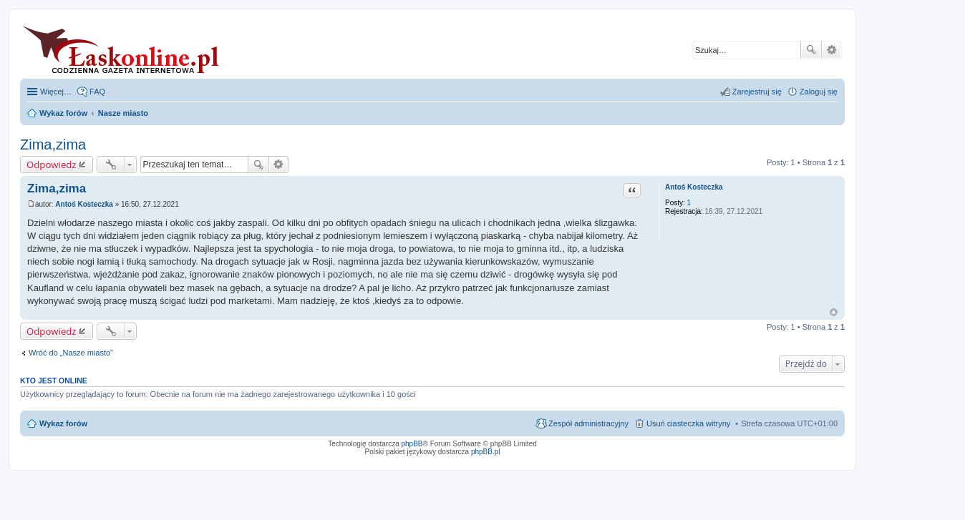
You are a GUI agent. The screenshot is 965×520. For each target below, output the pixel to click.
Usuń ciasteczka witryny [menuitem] (688, 423)
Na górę (834, 312)
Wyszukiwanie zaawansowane (831, 50)
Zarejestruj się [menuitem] (757, 91)
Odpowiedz (51, 164)
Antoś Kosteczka (694, 187)
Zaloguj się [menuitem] (819, 91)
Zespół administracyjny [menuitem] (588, 423)
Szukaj (811, 50)
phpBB (412, 444)
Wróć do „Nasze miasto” (71, 352)
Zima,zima (53, 144)
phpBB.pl (485, 452)
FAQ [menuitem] (97, 91)
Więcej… (56, 91)
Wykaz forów (63, 423)
